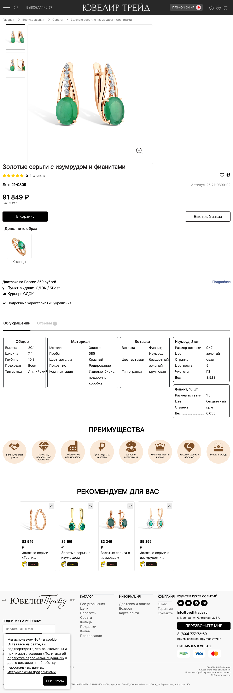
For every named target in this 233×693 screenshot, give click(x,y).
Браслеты (88, 613)
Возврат (125, 608)
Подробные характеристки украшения (36, 303)
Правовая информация (219, 667)
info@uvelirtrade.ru (192, 612)
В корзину (25, 216)
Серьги (86, 617)
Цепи (84, 608)
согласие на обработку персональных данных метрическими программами (31, 667)
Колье (85, 631)
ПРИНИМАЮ (55, 680)
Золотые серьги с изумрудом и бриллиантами (154, 557)
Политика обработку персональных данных (208, 672)
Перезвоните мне (203, 626)
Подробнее (221, 282)
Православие (91, 636)
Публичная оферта (221, 675)
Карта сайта (129, 613)
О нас (162, 604)
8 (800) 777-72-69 (192, 634)
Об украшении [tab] (16, 323)
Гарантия (165, 609)
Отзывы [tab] (47, 323)
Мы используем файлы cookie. (32, 639)
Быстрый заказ (208, 216)
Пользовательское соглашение (214, 669)
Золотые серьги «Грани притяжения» (35, 557)
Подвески (88, 627)
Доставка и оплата (134, 604)
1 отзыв (37, 175)
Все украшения (92, 604)
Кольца (86, 622)
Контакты (165, 613)
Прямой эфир (186, 7)
